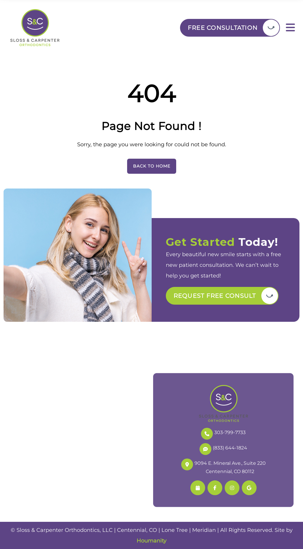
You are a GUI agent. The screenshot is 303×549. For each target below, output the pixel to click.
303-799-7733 (223, 433)
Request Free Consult (215, 295)
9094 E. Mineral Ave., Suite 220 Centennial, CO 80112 (223, 466)
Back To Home (151, 166)
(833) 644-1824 (223, 448)
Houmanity (151, 540)
